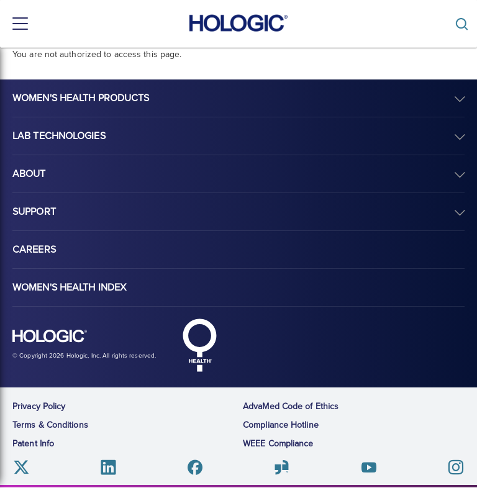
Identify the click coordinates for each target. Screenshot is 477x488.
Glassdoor (282, 467)
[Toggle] (464, 24)
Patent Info (33, 443)
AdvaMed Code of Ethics (290, 406)
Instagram (456, 467)
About (29, 174)
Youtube (369, 467)
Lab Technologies (59, 136)
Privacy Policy (38, 406)
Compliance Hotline (281, 425)
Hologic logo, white (49, 336)
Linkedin (108, 467)
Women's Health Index (69, 287)
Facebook (195, 467)
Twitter (21, 467)
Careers (34, 249)
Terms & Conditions (50, 425)
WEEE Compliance (278, 443)
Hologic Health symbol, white (199, 345)
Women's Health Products (80, 98)
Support (34, 212)
